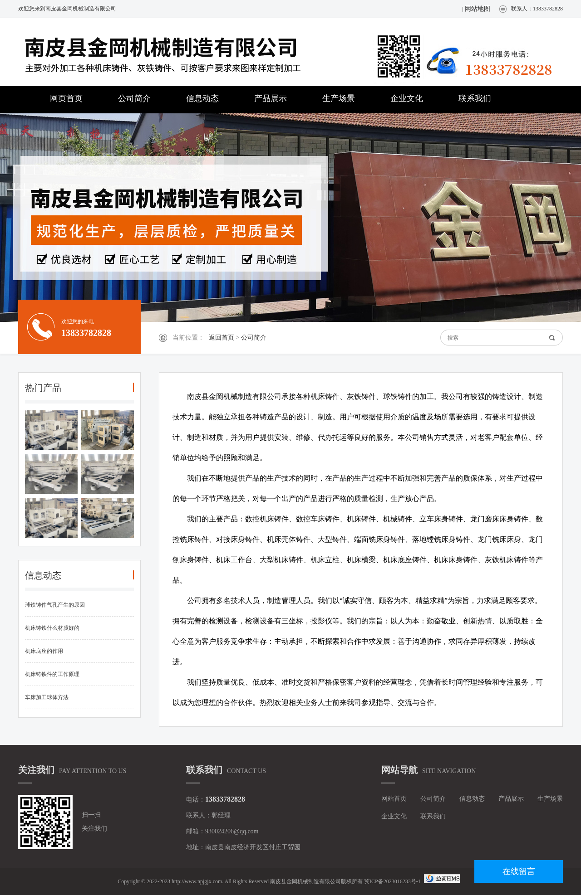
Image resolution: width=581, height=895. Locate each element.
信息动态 (202, 98)
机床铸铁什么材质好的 (52, 628)
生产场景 (338, 98)
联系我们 (474, 98)
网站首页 (394, 798)
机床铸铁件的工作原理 (52, 674)
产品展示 (270, 98)
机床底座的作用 (44, 651)
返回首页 (221, 337)
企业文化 (406, 98)
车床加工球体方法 (47, 697)
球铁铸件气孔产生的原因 (55, 605)
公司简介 (134, 98)
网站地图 (477, 8)
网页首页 (66, 98)
